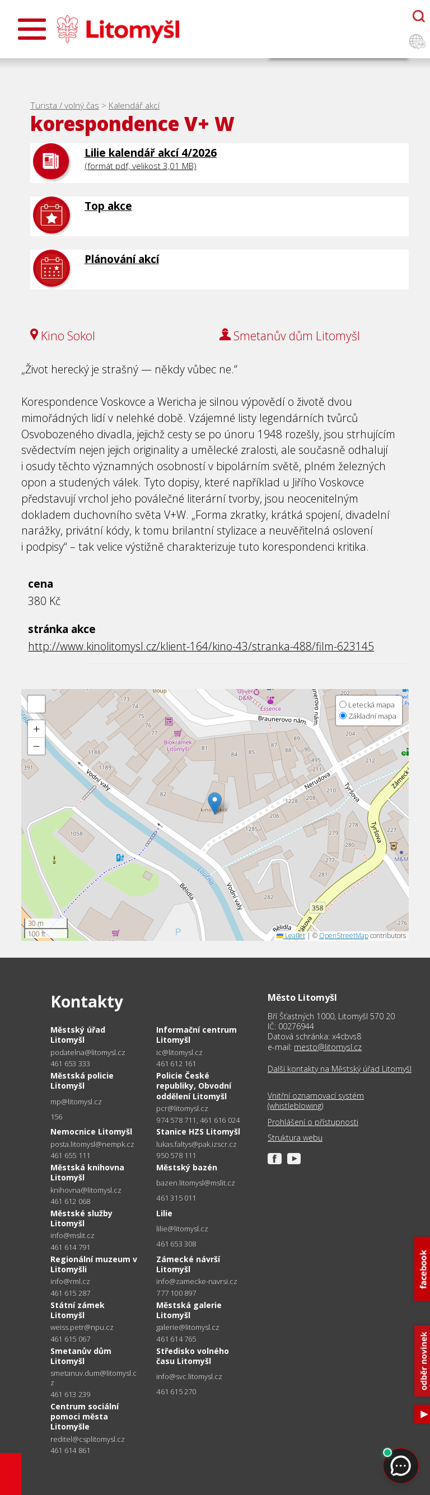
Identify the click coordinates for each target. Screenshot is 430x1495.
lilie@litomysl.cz (182, 1229)
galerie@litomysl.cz (187, 1327)
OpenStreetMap (343, 935)
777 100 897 (176, 1293)
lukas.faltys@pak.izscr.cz (196, 1144)
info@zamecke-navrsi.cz (196, 1281)
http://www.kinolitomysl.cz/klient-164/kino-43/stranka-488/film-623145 (201, 646)
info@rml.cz (70, 1281)
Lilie (164, 1213)
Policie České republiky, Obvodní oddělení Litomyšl (193, 1085)
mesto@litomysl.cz (328, 1047)
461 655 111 (70, 1155)
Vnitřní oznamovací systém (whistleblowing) (316, 1101)
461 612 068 (70, 1201)
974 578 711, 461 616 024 (198, 1120)
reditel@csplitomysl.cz (87, 1439)
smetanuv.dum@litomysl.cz (93, 1378)
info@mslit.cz (72, 1235)
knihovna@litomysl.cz (85, 1190)
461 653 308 (176, 1244)
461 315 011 (176, 1198)
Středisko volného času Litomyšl (192, 1356)
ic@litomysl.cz (179, 1052)
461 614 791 (70, 1247)
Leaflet (291, 935)
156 (56, 1117)
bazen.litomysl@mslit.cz (195, 1183)
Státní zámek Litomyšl (77, 1310)
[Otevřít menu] (32, 29)
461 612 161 (176, 1063)
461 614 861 (70, 1450)
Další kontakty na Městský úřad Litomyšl (340, 1069)
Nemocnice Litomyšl (91, 1131)
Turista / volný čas (64, 105)
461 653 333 (70, 1063)
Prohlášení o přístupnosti (313, 1122)
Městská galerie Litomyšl (189, 1310)
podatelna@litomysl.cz (87, 1052)
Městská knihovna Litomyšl (87, 1172)
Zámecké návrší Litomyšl (188, 1264)
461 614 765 (176, 1339)
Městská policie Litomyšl (82, 1080)
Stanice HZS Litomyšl (198, 1131)
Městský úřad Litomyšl (77, 1034)
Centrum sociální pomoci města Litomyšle (84, 1416)
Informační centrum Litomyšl (196, 1034)
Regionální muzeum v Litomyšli (93, 1264)
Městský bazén (186, 1167)
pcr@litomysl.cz (182, 1108)
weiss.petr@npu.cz (82, 1327)
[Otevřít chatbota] (419, 16)
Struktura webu (295, 1138)
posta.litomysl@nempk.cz (92, 1144)
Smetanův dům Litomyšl (80, 1356)
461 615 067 (70, 1339)
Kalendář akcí (134, 105)
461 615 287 (70, 1293)
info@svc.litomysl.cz (189, 1376)
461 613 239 (70, 1394)
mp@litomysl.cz (76, 1102)
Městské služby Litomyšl (81, 1218)
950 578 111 (176, 1155)
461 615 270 (176, 1391)
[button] (215, 803)
